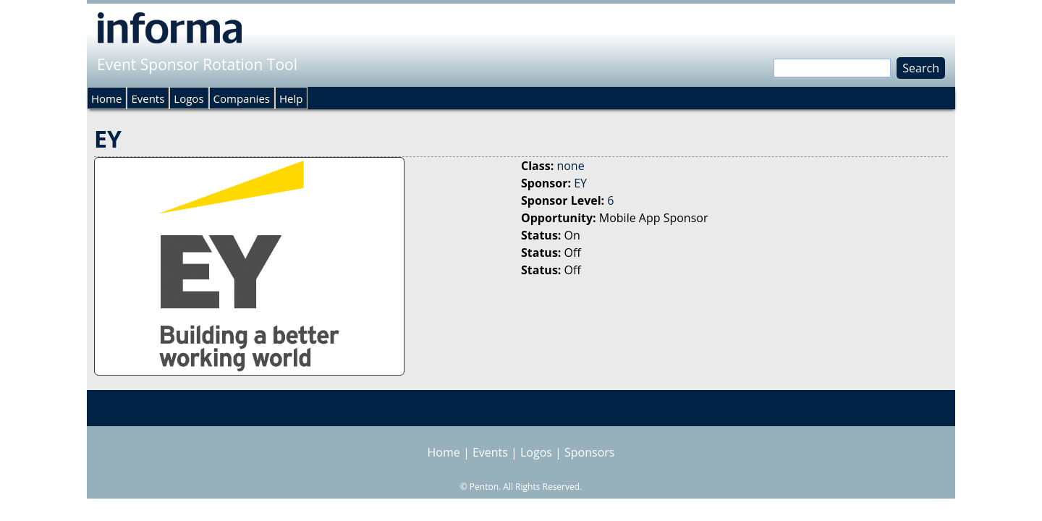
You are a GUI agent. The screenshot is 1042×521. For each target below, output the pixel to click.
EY (580, 183)
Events (147, 98)
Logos (188, 98)
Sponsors (589, 452)
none (570, 166)
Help (290, 98)
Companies (241, 98)
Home (106, 98)
